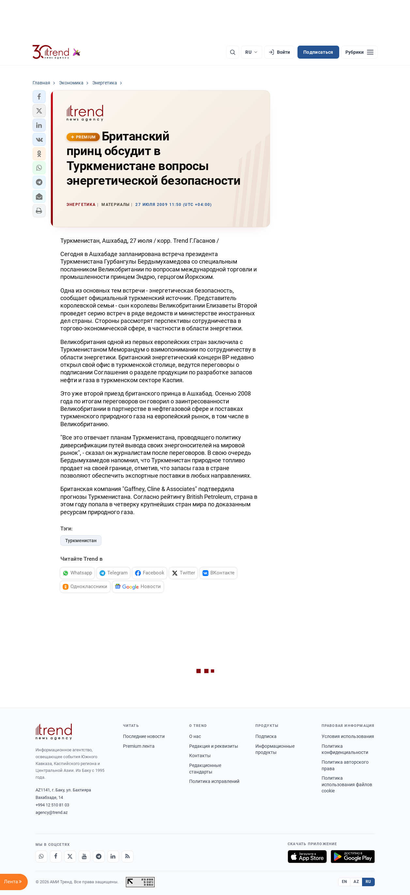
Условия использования (348, 736)
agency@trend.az (52, 812)
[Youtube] (84, 856)
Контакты (200, 755)
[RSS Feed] (127, 856)
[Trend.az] (57, 52)
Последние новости (144, 736)
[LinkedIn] (113, 856)
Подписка (266, 736)
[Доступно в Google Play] (353, 856)
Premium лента (139, 746)
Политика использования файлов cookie (347, 784)
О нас (195, 736)
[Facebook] (56, 856)
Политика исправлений (214, 781)
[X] (70, 856)
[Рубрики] (359, 52)
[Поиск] (232, 52)
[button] (39, 97)
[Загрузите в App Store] (307, 856)
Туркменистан (81, 540)
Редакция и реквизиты (213, 746)
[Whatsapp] (41, 856)
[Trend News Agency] (54, 732)
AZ (356, 881)
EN (344, 881)
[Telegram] (99, 856)
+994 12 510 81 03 (52, 804)
